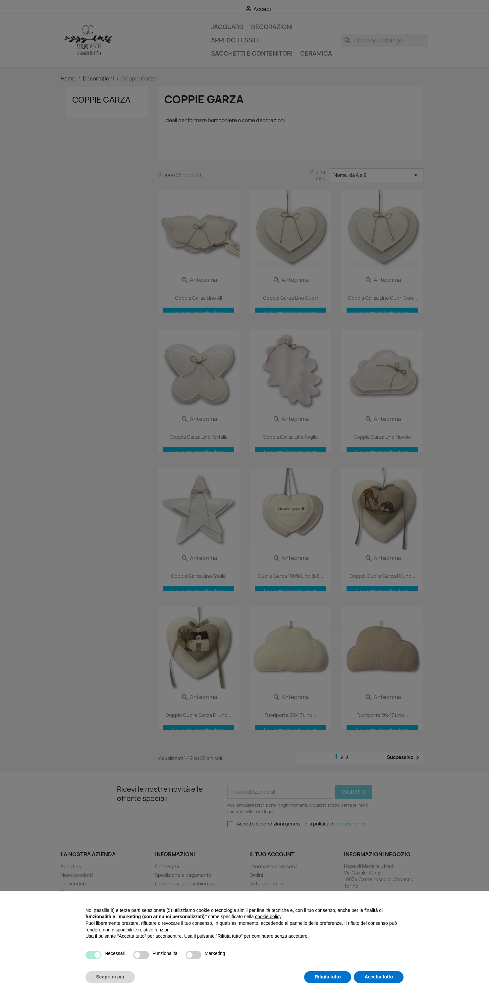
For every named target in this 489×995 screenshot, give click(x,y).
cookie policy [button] (268, 916)
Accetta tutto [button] (378, 976)
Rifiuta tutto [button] (328, 976)
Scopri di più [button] (110, 976)
